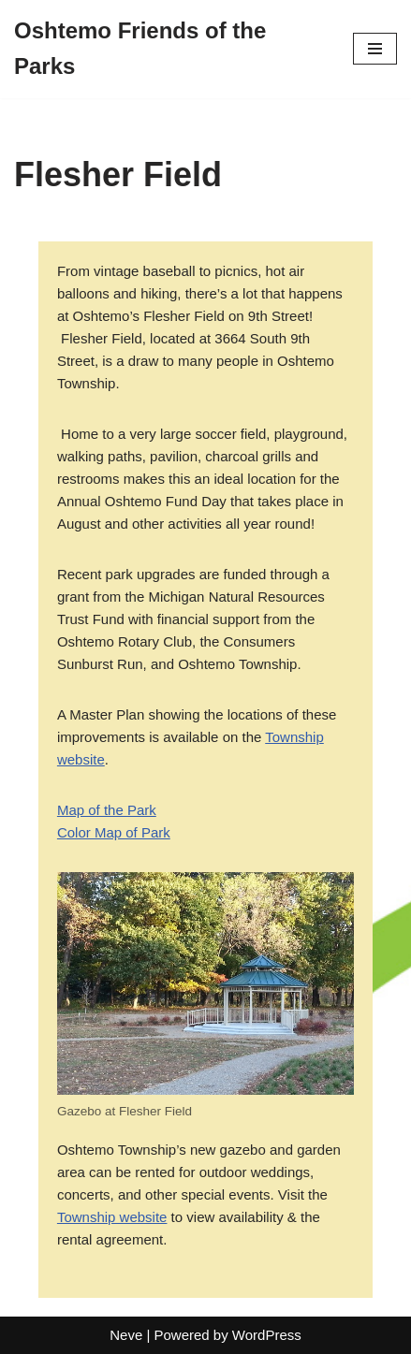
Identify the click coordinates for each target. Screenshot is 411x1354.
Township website (112, 1217)
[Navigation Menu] (375, 49)
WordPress (266, 1335)
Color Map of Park (113, 832)
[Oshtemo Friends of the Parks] (169, 49)
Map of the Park (106, 810)
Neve (126, 1335)
